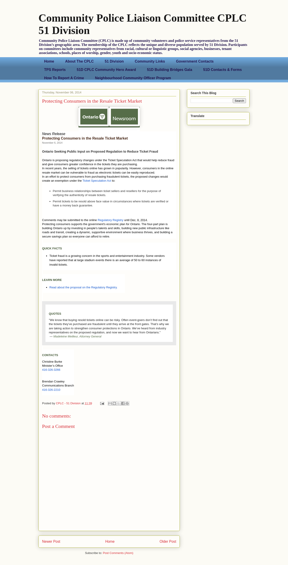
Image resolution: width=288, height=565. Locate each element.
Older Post (168, 541)
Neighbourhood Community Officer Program (133, 78)
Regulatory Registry (110, 220)
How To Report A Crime (64, 78)
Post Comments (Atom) (118, 553)
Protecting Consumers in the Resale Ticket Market (85, 138)
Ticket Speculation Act (97, 180)
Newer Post (51, 541)
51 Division (114, 61)
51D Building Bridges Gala (169, 70)
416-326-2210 (51, 389)
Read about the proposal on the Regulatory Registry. (84, 287)
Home (49, 61)
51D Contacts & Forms (222, 70)
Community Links (150, 61)
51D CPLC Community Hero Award (106, 70)
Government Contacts (195, 61)
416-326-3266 (51, 369)
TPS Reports (55, 70)
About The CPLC (79, 61)
